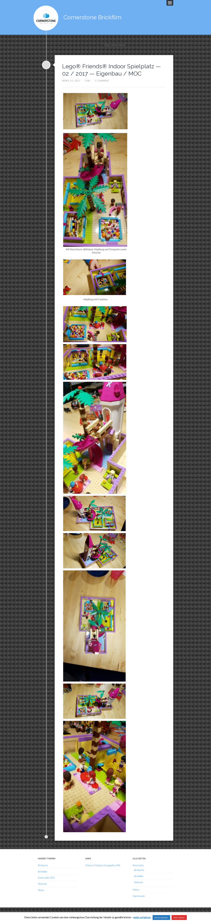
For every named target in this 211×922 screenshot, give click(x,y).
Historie (42, 883)
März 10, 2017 (71, 80)
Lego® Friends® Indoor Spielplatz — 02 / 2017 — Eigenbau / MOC (113, 69)
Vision (136, 888)
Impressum (139, 895)
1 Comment (102, 80)
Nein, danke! (179, 917)
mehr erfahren (142, 917)
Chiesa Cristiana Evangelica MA (102, 864)
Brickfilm (42, 870)
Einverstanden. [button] (161, 917)
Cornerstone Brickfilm (94, 16)
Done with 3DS (46, 876)
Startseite (138, 864)
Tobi (87, 80)
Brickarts (43, 864)
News (41, 889)
